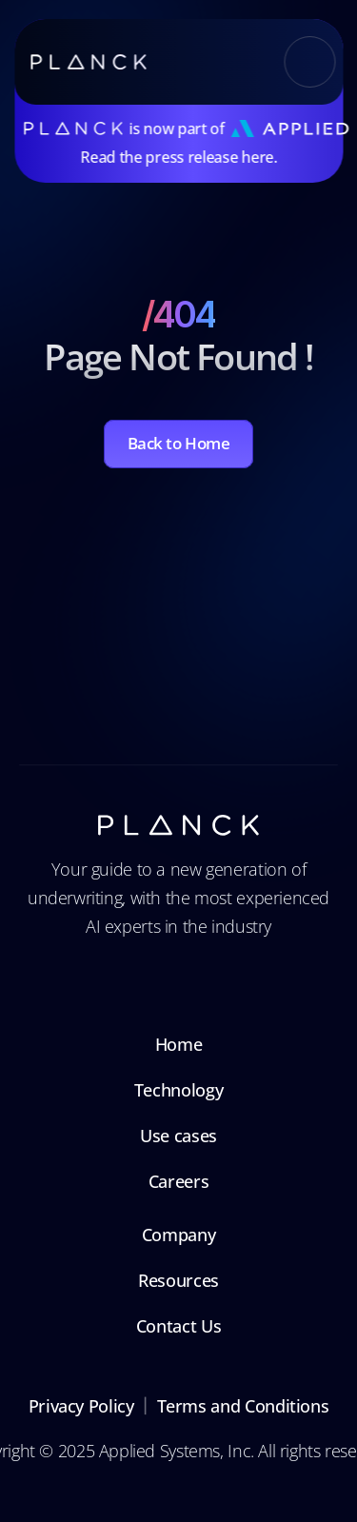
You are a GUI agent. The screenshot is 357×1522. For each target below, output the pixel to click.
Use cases (178, 1135)
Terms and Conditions (243, 1405)
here (257, 157)
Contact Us (178, 1325)
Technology (178, 1089)
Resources (178, 1280)
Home (179, 1044)
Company (178, 1234)
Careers (178, 1181)
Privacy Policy (81, 1405)
